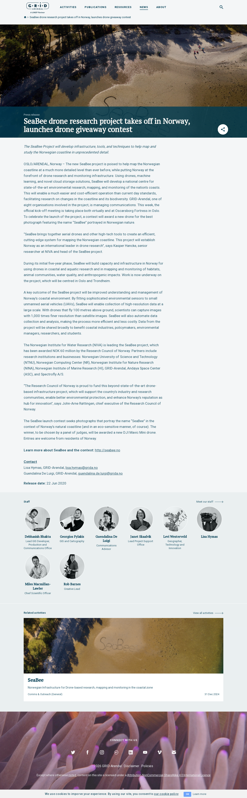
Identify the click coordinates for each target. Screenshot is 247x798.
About (161, 7)
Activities (68, 7)
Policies (147, 766)
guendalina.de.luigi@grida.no (100, 473)
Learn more (199, 794)
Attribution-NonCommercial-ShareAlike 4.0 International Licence (169, 775)
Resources (123, 7)
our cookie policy (166, 794)
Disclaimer (131, 766)
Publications (95, 7)
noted (72, 775)
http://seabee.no (107, 450)
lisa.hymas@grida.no (81, 468)
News (144, 7)
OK (187, 794)
